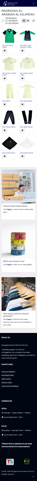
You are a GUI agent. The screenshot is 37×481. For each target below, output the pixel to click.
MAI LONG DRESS (26, 101)
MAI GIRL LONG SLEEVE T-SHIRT (26, 46)
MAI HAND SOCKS (26, 127)
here (9, 209)
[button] (4, 51)
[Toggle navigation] (34, 3)
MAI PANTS (6, 101)
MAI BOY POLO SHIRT (7, 46)
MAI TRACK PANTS (9, 127)
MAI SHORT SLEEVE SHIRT (9, 74)
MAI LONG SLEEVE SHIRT (26, 74)
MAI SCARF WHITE (26, 153)
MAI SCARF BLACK (8, 153)
